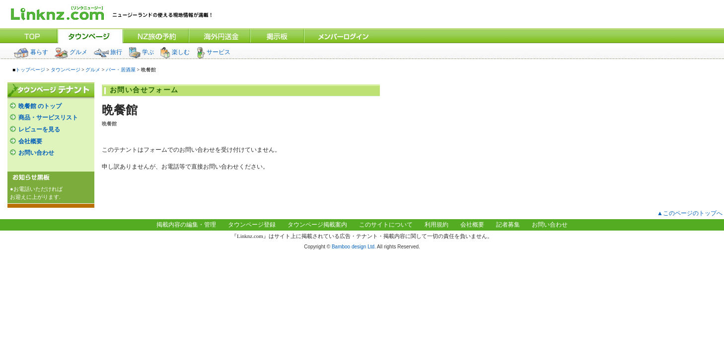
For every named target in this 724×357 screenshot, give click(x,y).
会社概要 (30, 141)
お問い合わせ (36, 152)
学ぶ (141, 52)
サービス (213, 52)
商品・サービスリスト (48, 117)
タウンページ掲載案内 (317, 224)
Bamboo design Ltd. (354, 246)
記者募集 (508, 224)
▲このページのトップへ (690, 213)
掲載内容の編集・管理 (186, 224)
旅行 (107, 52)
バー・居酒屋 (121, 69)
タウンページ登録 (252, 224)
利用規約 (436, 224)
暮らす (31, 52)
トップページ (30, 69)
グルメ (70, 52)
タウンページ (65, 69)
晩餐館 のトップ (40, 106)
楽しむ (175, 52)
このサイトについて (386, 224)
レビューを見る (39, 129)
